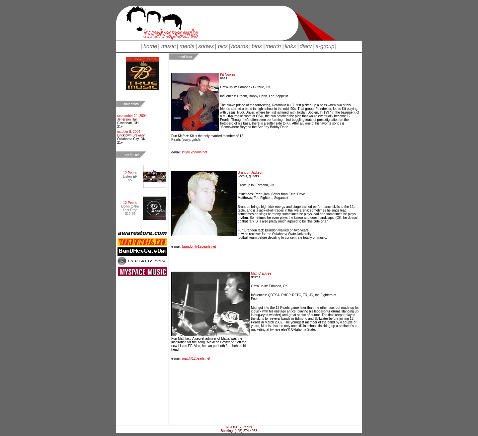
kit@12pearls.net (194, 152)
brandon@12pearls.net (199, 246)
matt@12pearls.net (196, 358)
